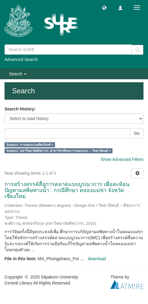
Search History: (20, 109)
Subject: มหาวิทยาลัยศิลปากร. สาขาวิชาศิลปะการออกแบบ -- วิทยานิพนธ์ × (58, 150)
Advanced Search (21, 59)
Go (137, 133)
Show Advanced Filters (122, 159)
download (97, 258)
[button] (104, 7)
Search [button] (17, 73)
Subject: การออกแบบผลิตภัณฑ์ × (29, 144)
